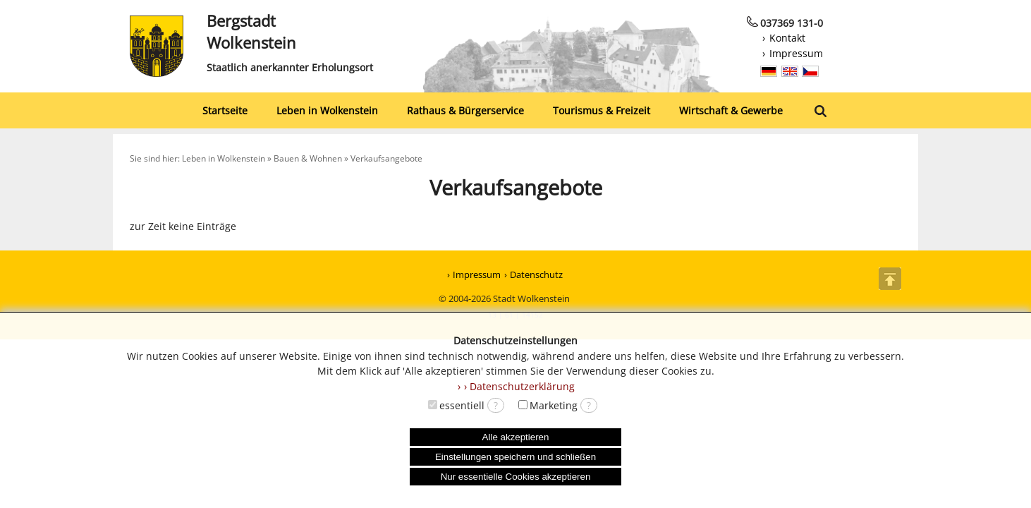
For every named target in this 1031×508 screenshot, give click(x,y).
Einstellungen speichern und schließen (515, 457)
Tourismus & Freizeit (601, 110)
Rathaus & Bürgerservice (465, 110)
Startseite (225, 110)
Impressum (796, 53)
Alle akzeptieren (515, 437)
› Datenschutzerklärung (519, 386)
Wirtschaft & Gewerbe (731, 110)
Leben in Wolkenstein (327, 110)
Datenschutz (536, 274)
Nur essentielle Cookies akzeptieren (516, 476)
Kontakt (787, 37)
